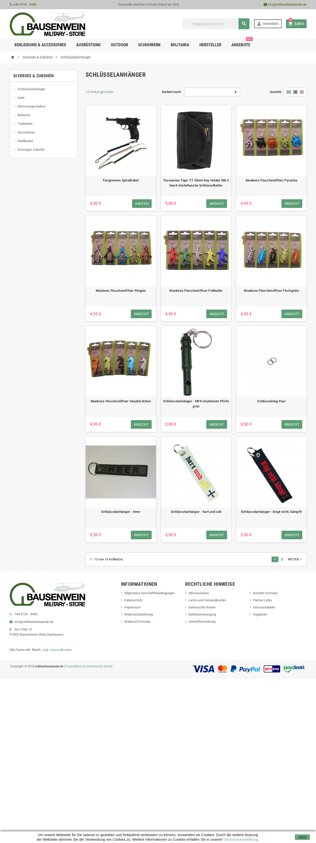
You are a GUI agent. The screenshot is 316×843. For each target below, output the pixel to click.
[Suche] (215, 23)
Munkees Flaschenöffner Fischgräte (271, 291)
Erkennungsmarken (31, 106)
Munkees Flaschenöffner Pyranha (271, 180)
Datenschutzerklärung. (241, 839)
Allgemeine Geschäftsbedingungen (149, 593)
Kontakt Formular (265, 593)
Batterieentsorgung (202, 614)
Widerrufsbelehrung (138, 614)
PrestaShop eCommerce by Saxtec (89, 666)
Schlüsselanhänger (31, 89)
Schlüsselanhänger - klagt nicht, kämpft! (271, 512)
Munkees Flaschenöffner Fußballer (196, 291)
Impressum (132, 607)
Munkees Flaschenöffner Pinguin (121, 291)
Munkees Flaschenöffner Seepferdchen (121, 401)
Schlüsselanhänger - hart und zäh (196, 512)
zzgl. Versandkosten (57, 650)
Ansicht (275, 92)
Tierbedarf (25, 124)
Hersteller (210, 44)
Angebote (242, 42)
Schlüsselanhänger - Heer (120, 512)
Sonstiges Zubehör (31, 149)
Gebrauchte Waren (201, 607)
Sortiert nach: (172, 92)
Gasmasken (26, 132)
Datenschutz (133, 600)
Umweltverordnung (201, 621)
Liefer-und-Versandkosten (207, 600)
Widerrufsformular (137, 621)
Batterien (24, 115)
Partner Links (262, 600)
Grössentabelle (264, 607)
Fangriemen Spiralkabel (121, 180)
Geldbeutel (25, 141)
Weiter (295, 559)
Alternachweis (198, 593)
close (302, 837)
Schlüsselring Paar (271, 401)
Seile (21, 98)
